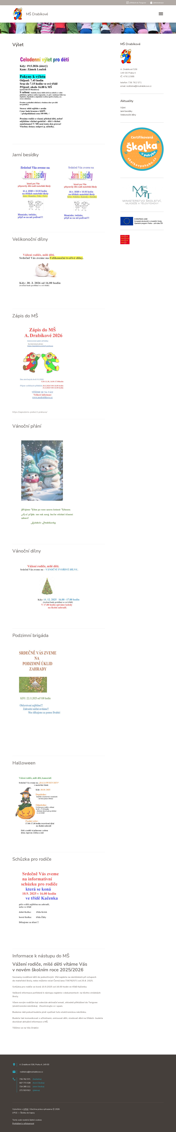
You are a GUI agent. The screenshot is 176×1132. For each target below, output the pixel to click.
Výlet (123, 107)
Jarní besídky (126, 111)
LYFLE (26, 1109)
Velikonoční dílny (128, 114)
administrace (157, 3)
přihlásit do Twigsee (136, 3)
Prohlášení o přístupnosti (23, 1123)
